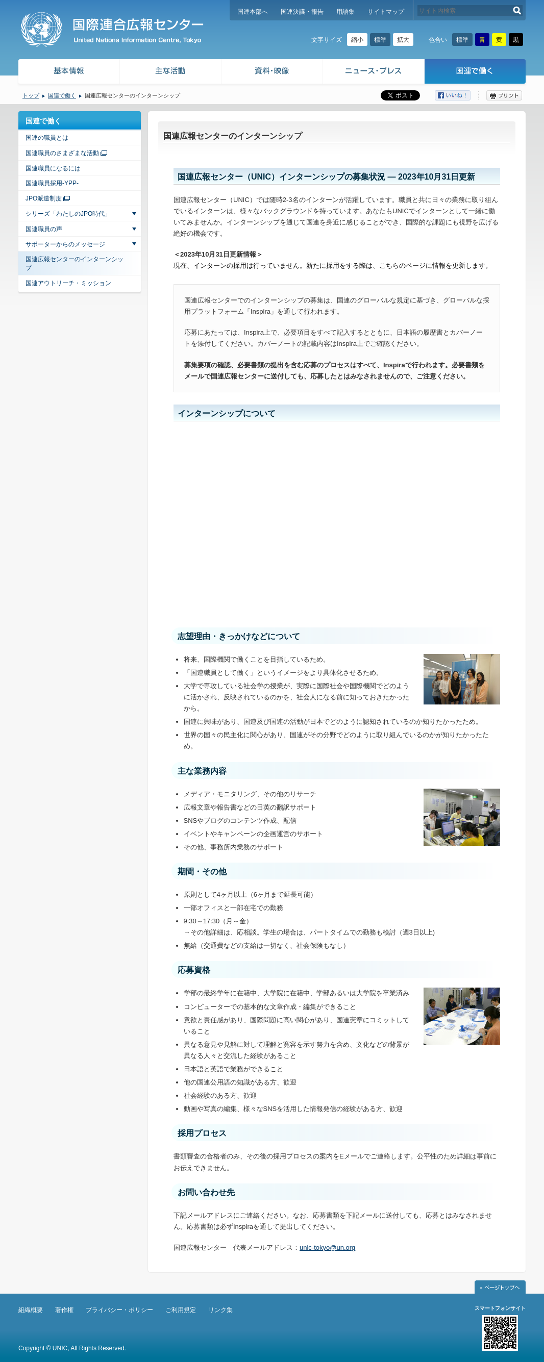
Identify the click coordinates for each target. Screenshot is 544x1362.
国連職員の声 (44, 229)
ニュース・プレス (374, 73)
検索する (517, 10)
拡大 (403, 39)
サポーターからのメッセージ (65, 244)
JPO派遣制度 (44, 198)
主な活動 (170, 73)
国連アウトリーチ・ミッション (68, 283)
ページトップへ (500, 1287)
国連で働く (476, 73)
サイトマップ (385, 11)
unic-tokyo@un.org (327, 1247)
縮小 (357, 39)
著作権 (64, 1310)
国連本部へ (252, 11)
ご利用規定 (180, 1310)
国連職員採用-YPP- (52, 183)
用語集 (345, 11)
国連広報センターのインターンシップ (74, 263)
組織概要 (30, 1310)
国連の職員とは (47, 137)
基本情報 (68, 73)
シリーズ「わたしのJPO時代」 (68, 213)
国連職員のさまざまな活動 (62, 153)
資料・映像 (272, 73)
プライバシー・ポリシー (119, 1310)
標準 (380, 39)
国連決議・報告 (302, 11)
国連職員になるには (53, 168)
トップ (30, 95)
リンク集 (220, 1310)
